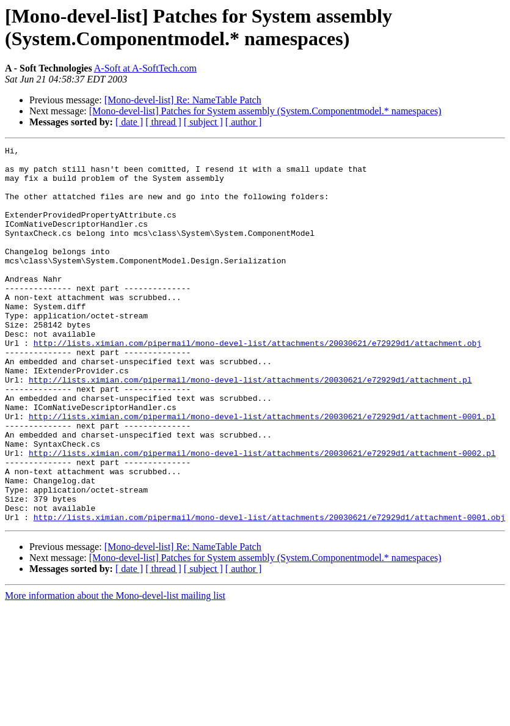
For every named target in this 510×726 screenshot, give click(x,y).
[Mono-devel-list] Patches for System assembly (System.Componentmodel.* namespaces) (265, 111)
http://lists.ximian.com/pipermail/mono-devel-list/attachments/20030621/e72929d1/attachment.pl (250, 427)
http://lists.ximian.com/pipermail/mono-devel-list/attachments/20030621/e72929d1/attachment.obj (257, 383)
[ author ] (243, 122)
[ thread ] (163, 122)
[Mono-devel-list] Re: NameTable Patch (182, 100)
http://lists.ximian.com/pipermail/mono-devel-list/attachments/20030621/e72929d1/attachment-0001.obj (269, 592)
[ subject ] (203, 122)
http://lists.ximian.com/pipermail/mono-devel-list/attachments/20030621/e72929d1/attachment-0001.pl (262, 471)
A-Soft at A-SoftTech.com (145, 68)
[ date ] (129, 122)
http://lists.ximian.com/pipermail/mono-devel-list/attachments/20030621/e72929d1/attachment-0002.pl (262, 515)
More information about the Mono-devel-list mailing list (115, 671)
